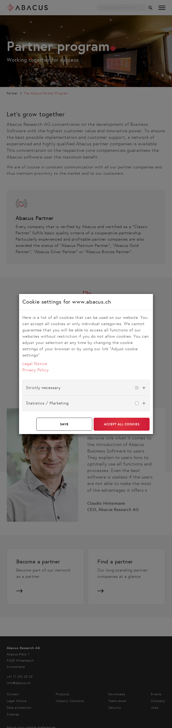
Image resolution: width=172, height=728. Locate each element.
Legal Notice (34, 363)
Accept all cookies (122, 424)
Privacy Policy (35, 369)
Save (64, 424)
